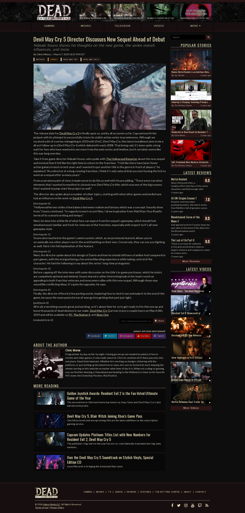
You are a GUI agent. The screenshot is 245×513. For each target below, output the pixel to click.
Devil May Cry (70, 59)
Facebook (94, 336)
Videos (119, 491)
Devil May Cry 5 (91, 59)
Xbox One (102, 314)
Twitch (159, 336)
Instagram (126, 336)
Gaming (54, 59)
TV (109, 491)
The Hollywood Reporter (121, 159)
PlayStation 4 (82, 314)
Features (145, 491)
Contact (200, 491)
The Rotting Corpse (183, 105)
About (187, 491)
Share (159, 320)
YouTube (143, 336)
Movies (100, 491)
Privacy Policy (57, 507)
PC (70, 314)
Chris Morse (44, 54)
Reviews (131, 491)
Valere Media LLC (51, 504)
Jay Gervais (179, 75)
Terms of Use (41, 507)
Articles (40, 59)
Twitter (110, 336)
